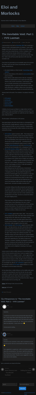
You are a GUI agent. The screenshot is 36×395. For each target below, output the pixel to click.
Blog (17, 26)
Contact (23, 26)
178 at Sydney (18, 225)
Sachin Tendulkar (9, 105)
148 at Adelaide (9, 225)
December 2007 (20, 45)
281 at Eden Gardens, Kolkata (12, 149)
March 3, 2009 (10, 307)
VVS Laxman (8, 98)
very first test (27, 145)
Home (12, 26)
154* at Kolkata (8, 213)
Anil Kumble (8, 100)
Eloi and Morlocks (7, 392)
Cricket (4, 292)
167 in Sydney (8, 134)
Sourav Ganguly (8, 102)
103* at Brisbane (19, 262)
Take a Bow (28, 42)
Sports (24, 42)
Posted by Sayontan (7, 42)
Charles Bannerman (14, 145)
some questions (27, 74)
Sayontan (9, 333)
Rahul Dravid (8, 104)
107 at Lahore (16, 264)
